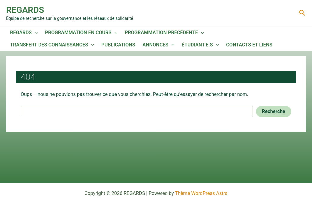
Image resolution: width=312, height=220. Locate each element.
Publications (118, 45)
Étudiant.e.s (200, 45)
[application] (35, 32)
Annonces (159, 45)
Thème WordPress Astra (201, 193)
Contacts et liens (249, 45)
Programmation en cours (81, 32)
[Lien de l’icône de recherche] (302, 13)
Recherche (273, 111)
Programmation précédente (164, 32)
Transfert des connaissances (52, 45)
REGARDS (25, 10)
